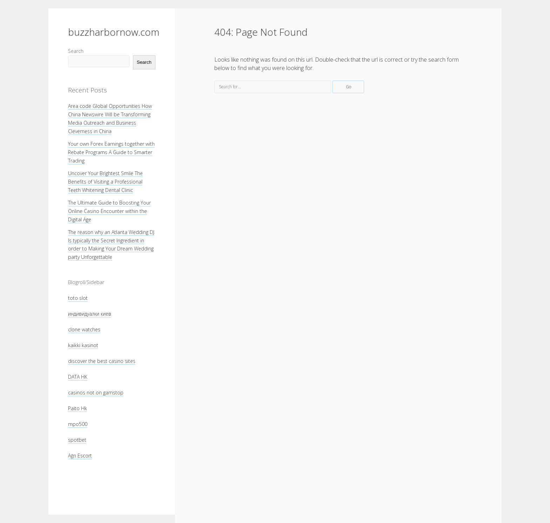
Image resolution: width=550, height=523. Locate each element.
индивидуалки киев (89, 313)
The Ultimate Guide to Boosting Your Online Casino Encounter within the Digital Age (109, 211)
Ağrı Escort (80, 455)
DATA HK (77, 376)
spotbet (77, 439)
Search (75, 51)
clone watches (84, 329)
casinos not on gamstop (95, 392)
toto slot (78, 298)
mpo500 (77, 424)
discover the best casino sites (101, 361)
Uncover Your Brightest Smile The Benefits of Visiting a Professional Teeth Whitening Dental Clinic (105, 181)
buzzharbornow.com (113, 32)
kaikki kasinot (83, 345)
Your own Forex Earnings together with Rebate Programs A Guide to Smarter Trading (111, 152)
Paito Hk (77, 408)
